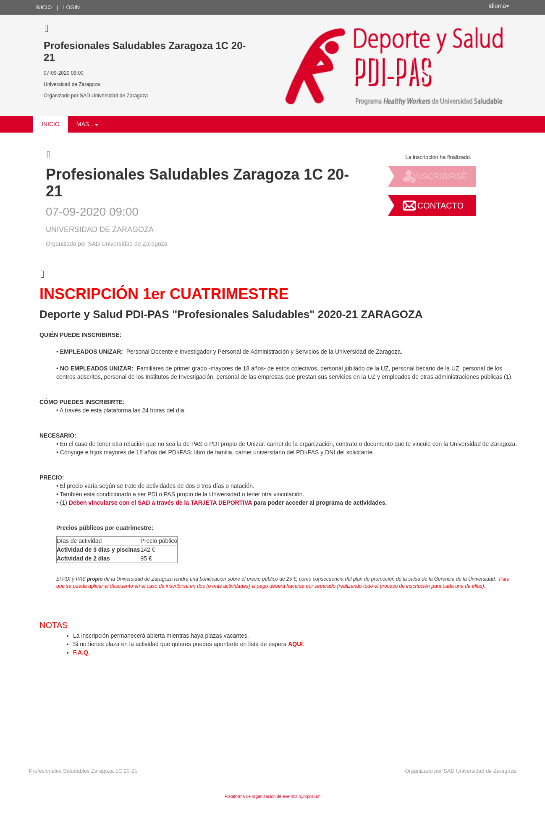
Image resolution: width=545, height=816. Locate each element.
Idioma (498, 6)
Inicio (43, 7)
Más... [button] (87, 124)
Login (71, 7)
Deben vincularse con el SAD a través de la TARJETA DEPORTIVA (160, 502)
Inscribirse (440, 176)
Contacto (440, 205)
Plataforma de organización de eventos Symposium (272, 796)
